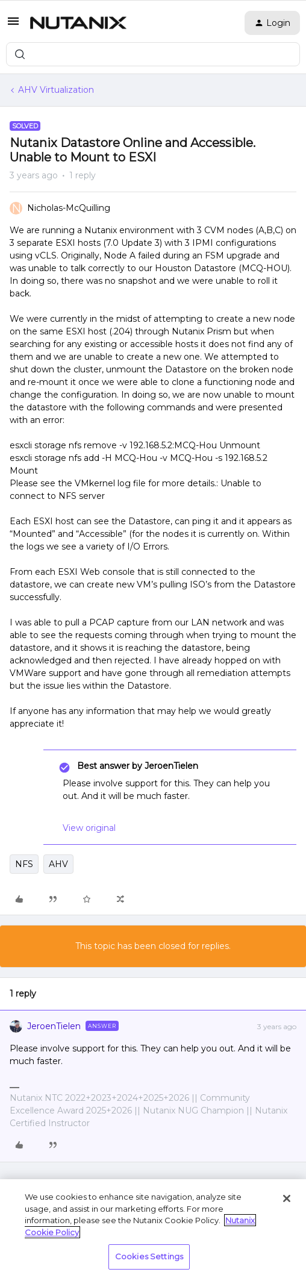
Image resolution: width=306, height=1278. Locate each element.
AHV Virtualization (56, 89)
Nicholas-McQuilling (68, 207)
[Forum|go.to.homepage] (78, 23)
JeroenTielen (54, 1026)
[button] (13, 25)
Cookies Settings (149, 1256)
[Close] (286, 1198)
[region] (153, 1228)
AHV (58, 864)
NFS (24, 864)
